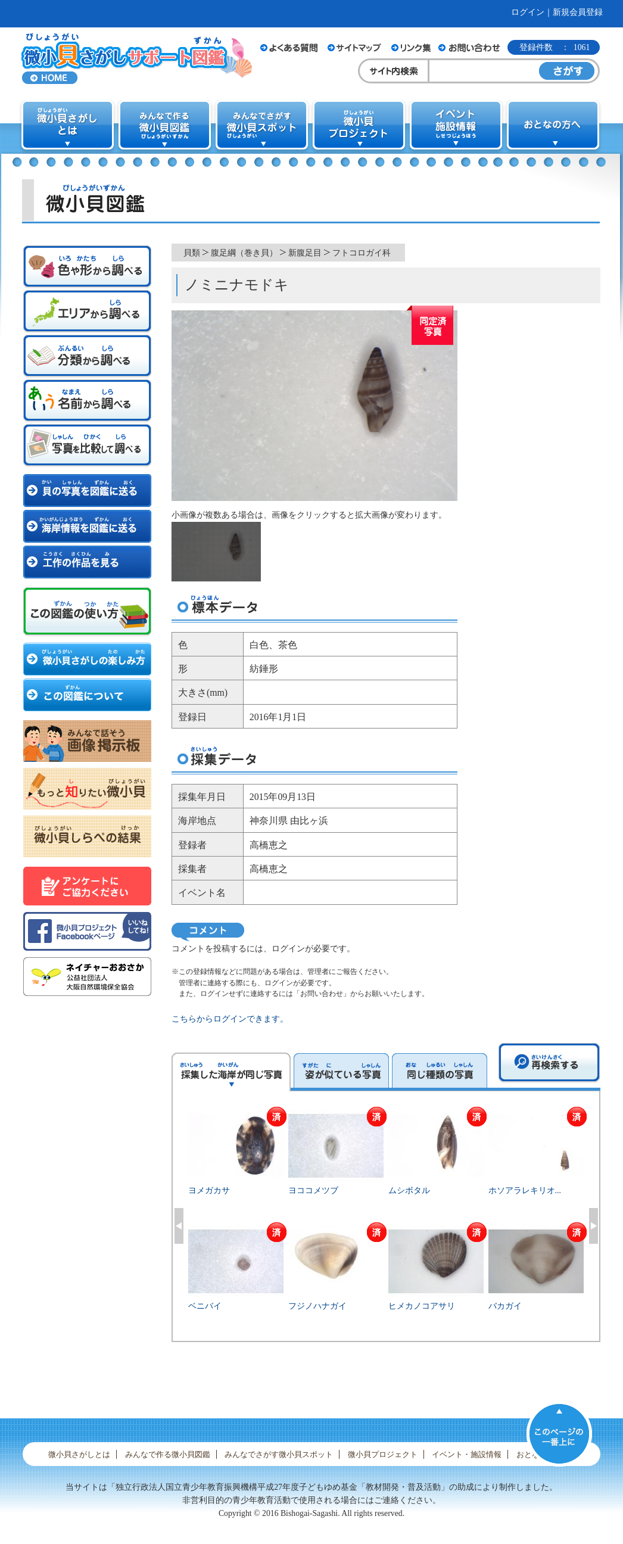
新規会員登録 (578, 12)
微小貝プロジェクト (383, 1454)
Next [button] (593, 1226)
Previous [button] (179, 1226)
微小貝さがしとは (79, 1454)
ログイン (527, 12)
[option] (386, 1224)
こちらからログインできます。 (230, 1018)
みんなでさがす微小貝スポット (279, 1454)
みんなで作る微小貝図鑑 (167, 1454)
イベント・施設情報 (466, 1454)
